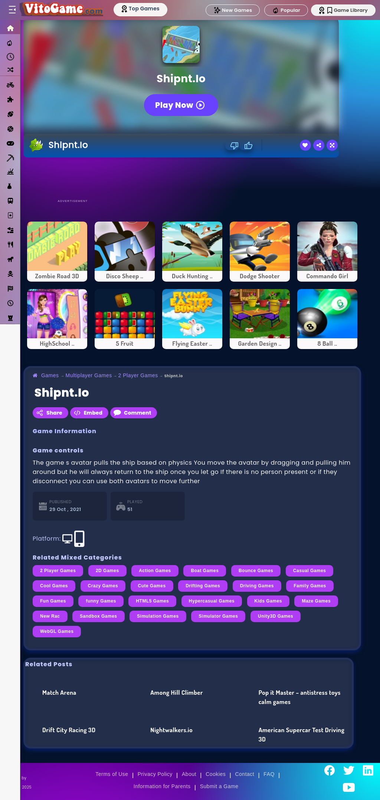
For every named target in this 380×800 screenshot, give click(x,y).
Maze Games (316, 601)
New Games (232, 10)
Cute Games (152, 585)
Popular (286, 10)
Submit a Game (219, 786)
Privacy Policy (155, 774)
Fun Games (53, 601)
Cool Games (54, 585)
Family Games (310, 585)
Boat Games (205, 570)
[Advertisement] (192, 178)
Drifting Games (203, 585)
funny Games (101, 601)
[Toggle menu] (12, 10)
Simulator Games (218, 616)
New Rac (50, 616)
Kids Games (268, 601)
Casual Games (309, 570)
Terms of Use (111, 774)
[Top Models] (140, 8)
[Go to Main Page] (61, 10)
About (189, 774)
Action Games (155, 570)
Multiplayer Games (89, 375)
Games (50, 375)
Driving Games (257, 585)
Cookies (216, 774)
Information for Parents (162, 786)
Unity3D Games (275, 616)
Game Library (347, 10)
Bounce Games (256, 570)
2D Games (107, 570)
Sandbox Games (98, 616)
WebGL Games (56, 631)
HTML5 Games (152, 601)
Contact (244, 774)
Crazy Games (103, 585)
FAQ (269, 774)
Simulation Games (158, 616)
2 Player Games (138, 375)
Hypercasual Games (212, 601)
